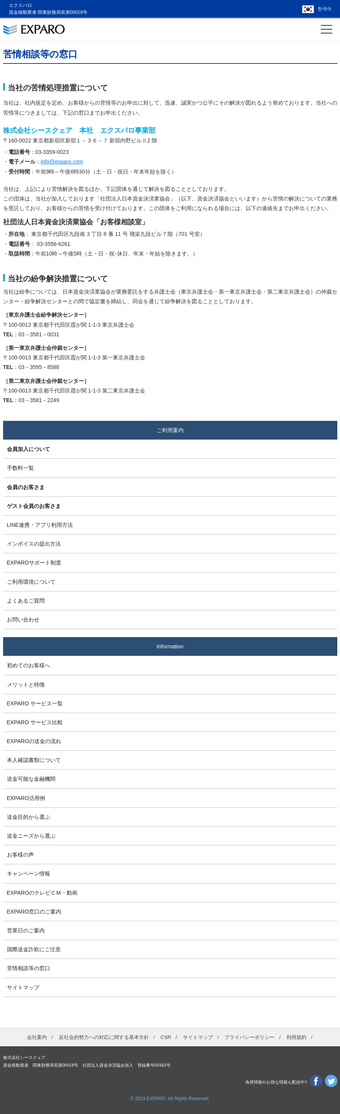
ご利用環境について (31, 582)
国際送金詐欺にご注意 (34, 949)
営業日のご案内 (26, 930)
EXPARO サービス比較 (35, 722)
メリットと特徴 (26, 684)
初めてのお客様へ (28, 665)
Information (169, 646)
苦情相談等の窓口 (28, 968)
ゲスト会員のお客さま (34, 506)
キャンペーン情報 (28, 873)
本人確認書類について (34, 760)
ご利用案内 (170, 430)
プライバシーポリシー (249, 1037)
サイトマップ (23, 987)
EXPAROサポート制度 (34, 563)
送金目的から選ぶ (28, 817)
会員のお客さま (26, 487)
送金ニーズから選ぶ (31, 836)
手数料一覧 (20, 468)
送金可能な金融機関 (31, 779)
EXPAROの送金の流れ (34, 741)
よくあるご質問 (26, 601)
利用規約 (296, 1037)
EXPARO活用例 (26, 798)
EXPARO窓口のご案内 (34, 912)
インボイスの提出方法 (34, 544)
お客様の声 (20, 855)
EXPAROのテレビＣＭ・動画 (42, 893)
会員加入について (28, 449)
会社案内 (37, 1037)
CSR (166, 1037)
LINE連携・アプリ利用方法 (40, 525)
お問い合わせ (23, 619)
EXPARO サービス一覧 (35, 703)
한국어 (325, 9)
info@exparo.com (62, 162)
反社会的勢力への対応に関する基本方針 (104, 1037)
